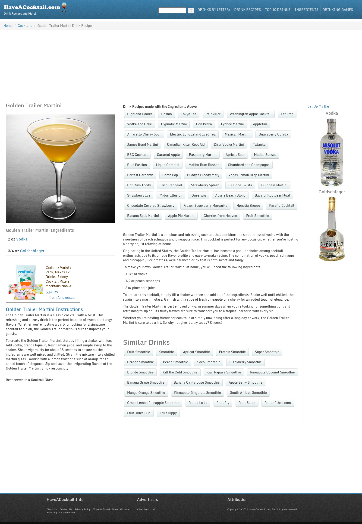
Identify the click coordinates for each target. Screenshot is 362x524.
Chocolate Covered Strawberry (150, 205)
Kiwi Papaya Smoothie (224, 372)
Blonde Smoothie (140, 372)
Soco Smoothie (208, 362)
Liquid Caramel (167, 164)
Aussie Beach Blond (230, 195)
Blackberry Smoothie (245, 362)
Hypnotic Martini (174, 124)
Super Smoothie (267, 351)
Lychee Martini (232, 124)
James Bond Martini (142, 144)
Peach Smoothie (175, 362)
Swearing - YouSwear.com (61, 512)
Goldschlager (32, 251)
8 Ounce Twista (240, 185)
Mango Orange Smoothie (146, 392)
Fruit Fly (223, 402)
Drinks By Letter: (214, 9)
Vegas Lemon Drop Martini (249, 175)
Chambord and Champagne (249, 164)
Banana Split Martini (143, 215)
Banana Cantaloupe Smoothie (197, 382)
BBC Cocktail (137, 154)
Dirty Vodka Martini (229, 144)
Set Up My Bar (318, 106)
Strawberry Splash (205, 185)
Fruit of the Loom (277, 402)
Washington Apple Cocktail (251, 114)
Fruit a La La (198, 402)
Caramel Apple (168, 154)
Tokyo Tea (188, 114)
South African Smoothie (248, 392)
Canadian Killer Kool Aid (186, 144)
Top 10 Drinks (277, 9)
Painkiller (213, 114)
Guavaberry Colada (273, 134)
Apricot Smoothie (196, 351)
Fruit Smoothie (257, 215)
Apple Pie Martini (181, 215)
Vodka (22, 239)
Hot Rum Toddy (139, 185)
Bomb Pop (170, 175)
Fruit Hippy (168, 413)
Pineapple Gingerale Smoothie (197, 392)
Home (8, 25)
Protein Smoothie (232, 351)
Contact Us (66, 509)
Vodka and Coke (139, 124)
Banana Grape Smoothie (145, 382)
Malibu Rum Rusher (204, 164)
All (154, 509)
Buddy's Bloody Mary (203, 175)
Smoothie (166, 351)
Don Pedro (204, 124)
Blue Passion (137, 164)
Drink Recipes (247, 9)
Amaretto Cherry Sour (144, 134)
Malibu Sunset (265, 154)
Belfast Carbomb (140, 175)
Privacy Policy (82, 509)
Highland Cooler (139, 114)
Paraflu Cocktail (281, 205)
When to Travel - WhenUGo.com (111, 509)
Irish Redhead (171, 185)
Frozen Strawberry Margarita (205, 205)
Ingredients (306, 9)
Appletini (260, 124)
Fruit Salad (247, 402)
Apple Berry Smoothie (245, 382)
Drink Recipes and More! (37, 8)
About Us (52, 509)
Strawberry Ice (138, 195)
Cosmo (166, 114)
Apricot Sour (235, 154)
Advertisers (143, 509)
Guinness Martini (274, 185)
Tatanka (259, 144)
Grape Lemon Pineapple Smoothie (153, 402)
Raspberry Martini (203, 154)
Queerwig (199, 195)
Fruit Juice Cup (139, 413)
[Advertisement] (181, 64)
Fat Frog (287, 114)
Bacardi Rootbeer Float (272, 195)
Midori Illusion (171, 195)
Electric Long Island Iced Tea (193, 134)
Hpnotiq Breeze (248, 205)
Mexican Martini (237, 134)
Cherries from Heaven (220, 215)
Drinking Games (337, 9)
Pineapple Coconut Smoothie (272, 372)
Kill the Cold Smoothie (180, 372)
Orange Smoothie (140, 362)
